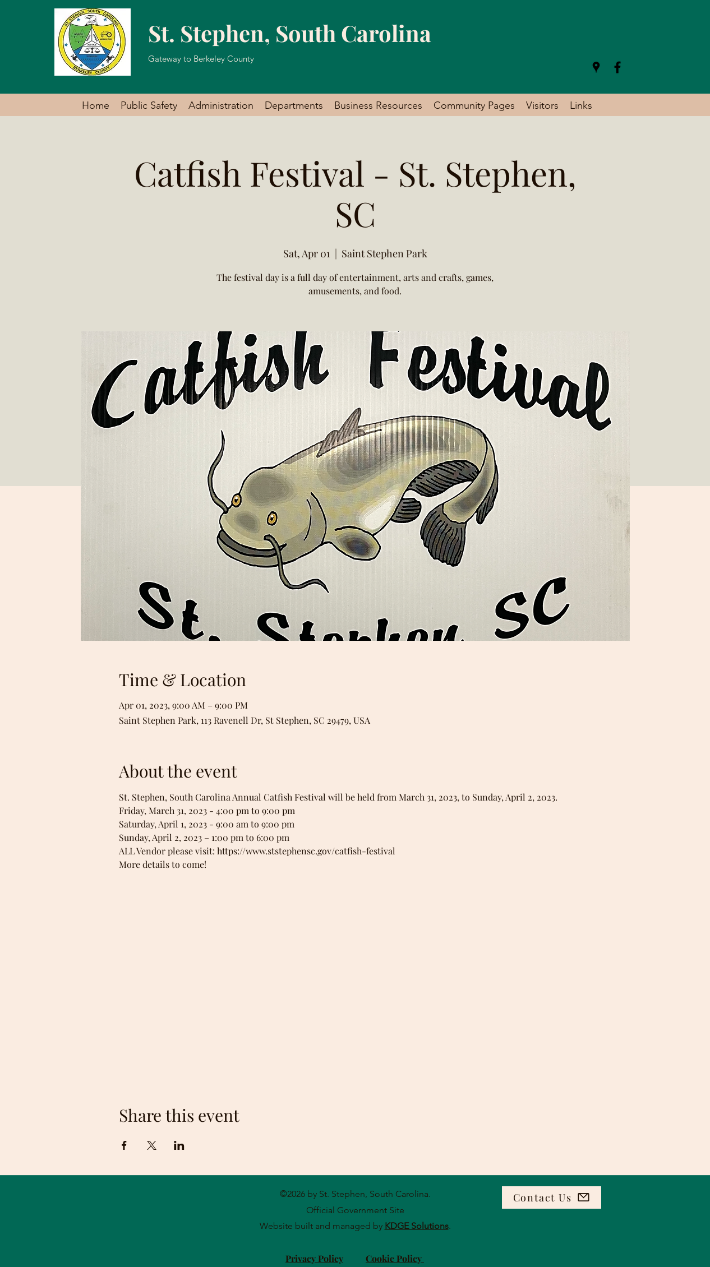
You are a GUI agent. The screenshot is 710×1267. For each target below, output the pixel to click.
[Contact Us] (551, 1197)
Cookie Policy (395, 1258)
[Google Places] (596, 67)
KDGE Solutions (417, 1225)
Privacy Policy (314, 1258)
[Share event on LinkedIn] (179, 1145)
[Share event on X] (151, 1145)
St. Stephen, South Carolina (289, 33)
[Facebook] (617, 67)
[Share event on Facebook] (124, 1145)
